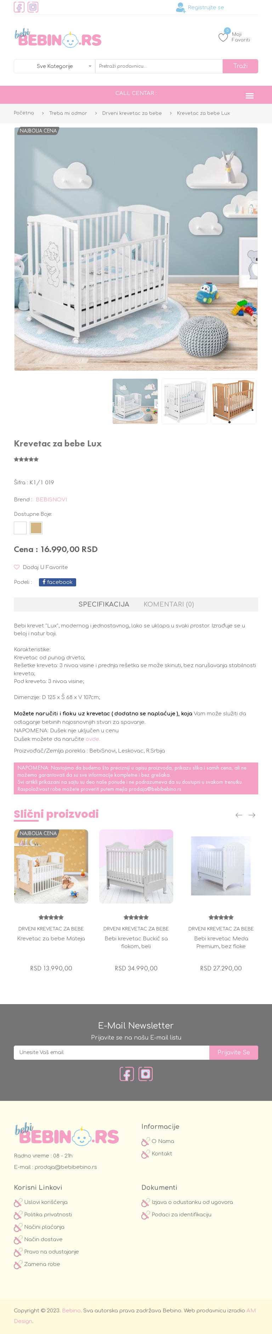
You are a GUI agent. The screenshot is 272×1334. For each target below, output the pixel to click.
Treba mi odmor (68, 113)
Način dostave (38, 1240)
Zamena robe (37, 1264)
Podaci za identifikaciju (176, 1215)
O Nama (157, 1141)
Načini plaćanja (39, 1227)
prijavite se (233, 1052)
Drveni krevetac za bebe (132, 113)
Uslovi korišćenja (41, 1202)
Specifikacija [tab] (104, 604)
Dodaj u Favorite (41, 567)
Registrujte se (200, 7)
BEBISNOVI (51, 500)
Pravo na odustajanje (46, 1252)
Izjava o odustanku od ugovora (187, 1202)
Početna (24, 113)
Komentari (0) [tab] (168, 604)
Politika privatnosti (43, 1215)
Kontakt (156, 1154)
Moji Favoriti (234, 37)
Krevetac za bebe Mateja (51, 939)
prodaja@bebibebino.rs (155, 789)
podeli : (23, 582)
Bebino (71, 1311)
